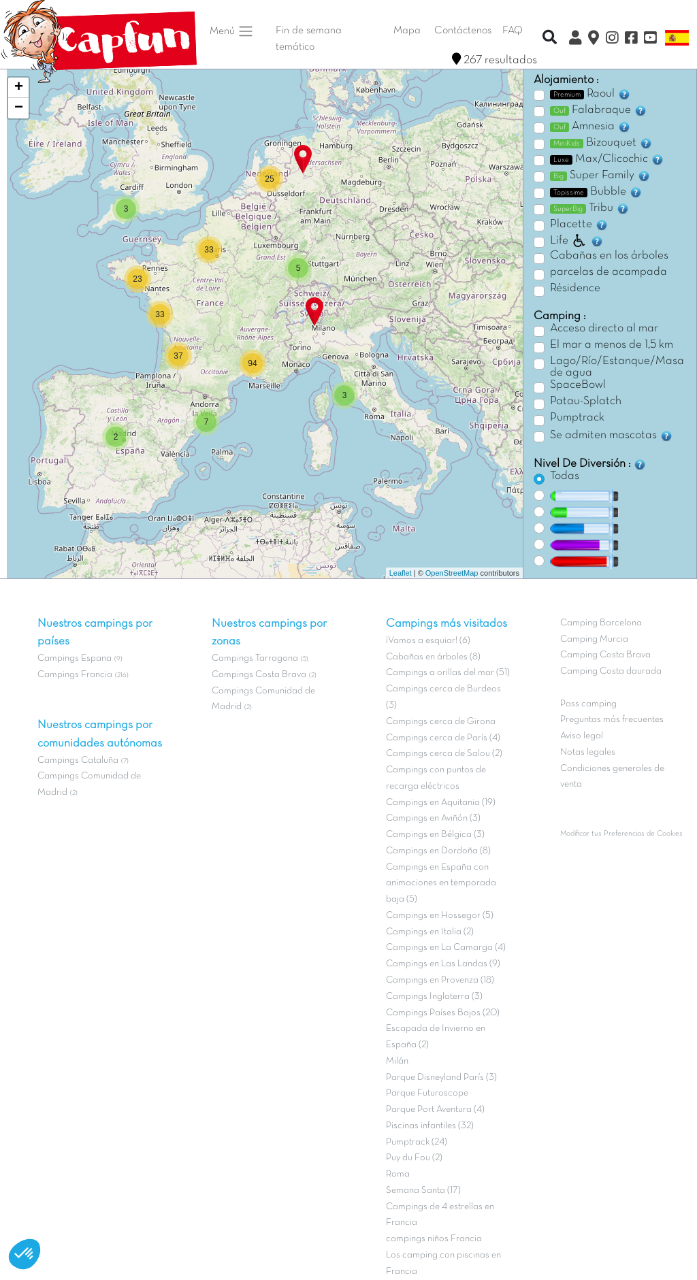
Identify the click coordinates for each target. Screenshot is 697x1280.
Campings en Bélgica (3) (435, 834)
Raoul (590, 94)
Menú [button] (232, 31)
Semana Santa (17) (423, 1190)
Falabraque (598, 110)
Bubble (596, 192)
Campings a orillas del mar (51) (448, 672)
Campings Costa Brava (259, 674)
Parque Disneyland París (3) (441, 1077)
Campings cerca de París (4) (443, 738)
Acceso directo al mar (604, 328)
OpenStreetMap (452, 573)
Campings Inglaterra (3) (434, 996)
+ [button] (18, 88)
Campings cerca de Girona (441, 721)
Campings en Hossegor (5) (439, 915)
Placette (579, 224)
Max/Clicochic (607, 159)
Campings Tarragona (255, 658)
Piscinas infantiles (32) (430, 1125)
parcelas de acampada (608, 272)
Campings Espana (74, 658)
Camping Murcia (594, 639)
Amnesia (590, 126)
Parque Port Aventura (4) (435, 1109)
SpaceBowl (578, 385)
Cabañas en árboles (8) (433, 657)
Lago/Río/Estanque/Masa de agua (617, 367)
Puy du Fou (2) (414, 1157)
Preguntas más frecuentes (612, 719)
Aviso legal (581, 736)
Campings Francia (74, 674)
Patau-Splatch (585, 401)
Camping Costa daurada (611, 671)
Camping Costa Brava (605, 655)
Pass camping (588, 704)
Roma (398, 1174)
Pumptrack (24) (416, 1142)
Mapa (407, 30)
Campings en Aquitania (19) (441, 802)
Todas (564, 476)
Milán (397, 1061)
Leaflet (400, 573)
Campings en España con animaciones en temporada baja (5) (441, 883)
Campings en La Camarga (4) (446, 947)
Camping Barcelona (601, 623)
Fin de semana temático (309, 39)
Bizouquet (601, 143)
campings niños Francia (434, 1238)
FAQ (512, 30)
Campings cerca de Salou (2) (444, 753)
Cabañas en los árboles (609, 255)
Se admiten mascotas (611, 435)
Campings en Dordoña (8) (438, 851)
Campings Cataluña (77, 760)
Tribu (590, 208)
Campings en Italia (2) (430, 932)
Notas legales (587, 752)
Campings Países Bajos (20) (443, 1012)
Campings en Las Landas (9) (443, 963)
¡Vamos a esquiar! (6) (428, 640)
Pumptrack (577, 417)
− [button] (18, 108)
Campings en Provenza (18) (440, 980)
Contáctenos (462, 30)
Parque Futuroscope (427, 1093)
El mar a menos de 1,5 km (611, 345)
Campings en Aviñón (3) (433, 818)
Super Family (600, 175)
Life (577, 241)
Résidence (575, 288)
